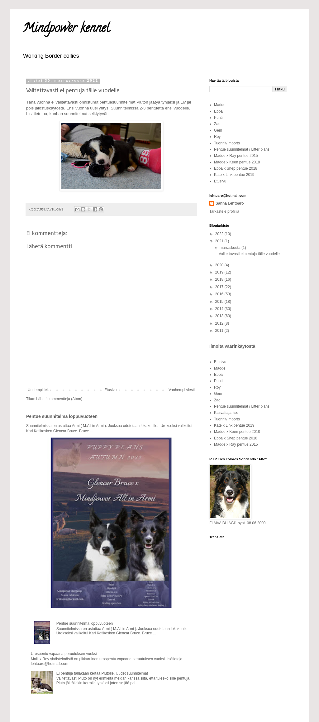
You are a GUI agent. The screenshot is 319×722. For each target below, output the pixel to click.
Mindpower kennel (66, 29)
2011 (220, 330)
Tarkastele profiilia (224, 211)
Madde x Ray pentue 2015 (236, 155)
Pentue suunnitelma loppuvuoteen (62, 416)
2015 (220, 301)
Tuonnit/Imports (227, 143)
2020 (220, 265)
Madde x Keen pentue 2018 (237, 162)
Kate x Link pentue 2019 (234, 174)
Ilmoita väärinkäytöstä (232, 346)
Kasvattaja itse (226, 412)
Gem (218, 130)
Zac (217, 124)
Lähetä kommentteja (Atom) (59, 399)
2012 (220, 323)
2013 (220, 316)
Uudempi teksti (40, 390)
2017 (220, 287)
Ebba (218, 111)
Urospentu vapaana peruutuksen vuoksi (64, 654)
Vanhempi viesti (182, 390)
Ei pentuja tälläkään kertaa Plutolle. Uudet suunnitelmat (102, 673)
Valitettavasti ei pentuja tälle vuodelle (249, 254)
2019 (220, 272)
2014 (220, 309)
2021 (220, 241)
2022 (220, 234)
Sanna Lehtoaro (230, 203)
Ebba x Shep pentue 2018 (235, 168)
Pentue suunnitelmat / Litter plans (241, 149)
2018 (220, 279)
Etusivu (110, 390)
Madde (220, 105)
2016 (220, 294)
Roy (217, 136)
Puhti (218, 117)
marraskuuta (230, 247)
